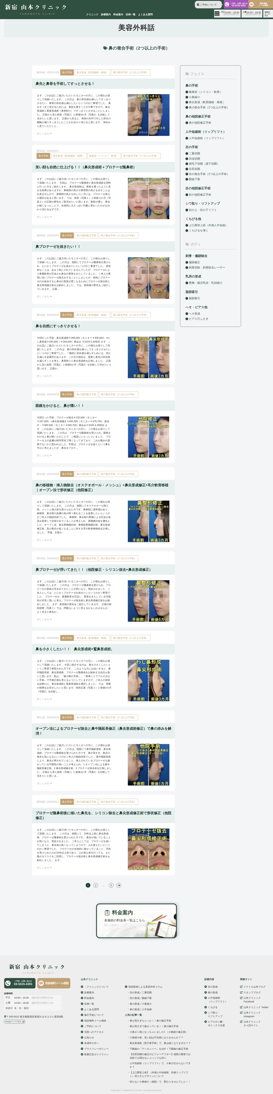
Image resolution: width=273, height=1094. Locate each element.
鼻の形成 (213, 992)
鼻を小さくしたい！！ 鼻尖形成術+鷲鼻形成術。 (75, 649)
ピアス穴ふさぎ (198, 318)
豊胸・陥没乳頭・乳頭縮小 (205, 282)
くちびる (213, 1007)
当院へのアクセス (94, 1031)
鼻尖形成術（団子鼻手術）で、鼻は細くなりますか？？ (160, 1043)
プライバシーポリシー (96, 1048)
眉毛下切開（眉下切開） (204, 163)
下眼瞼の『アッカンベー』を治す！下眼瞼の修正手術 (159, 1048)
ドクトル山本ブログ (255, 986)
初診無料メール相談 (57, 983)
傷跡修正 (194, 262)
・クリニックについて (96, 986)
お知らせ (89, 1037)
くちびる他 (193, 219)
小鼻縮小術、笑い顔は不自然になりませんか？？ (156, 1037)
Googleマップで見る (13, 1022)
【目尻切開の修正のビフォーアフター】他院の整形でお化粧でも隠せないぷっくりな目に (160, 1056)
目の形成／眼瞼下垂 (141, 998)
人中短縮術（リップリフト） (207, 138)
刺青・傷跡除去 (196, 256)
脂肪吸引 (191, 292)
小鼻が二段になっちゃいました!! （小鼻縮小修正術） (159, 1031)
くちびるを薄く (198, 230)
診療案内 (106, 14)
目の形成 (213, 986)
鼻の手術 (67, 72)
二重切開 (194, 153)
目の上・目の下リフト (203, 209)
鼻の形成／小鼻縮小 (141, 1003)
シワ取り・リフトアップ (202, 203)
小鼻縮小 (194, 97)
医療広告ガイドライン (96, 1054)
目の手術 (191, 147)
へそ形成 (194, 313)
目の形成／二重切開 (141, 992)
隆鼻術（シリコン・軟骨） (104, 155)
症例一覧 (130, 14)
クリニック (92, 14)
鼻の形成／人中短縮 (141, 1009)
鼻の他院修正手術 (86, 235)
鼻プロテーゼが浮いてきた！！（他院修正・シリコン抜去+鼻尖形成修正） (94, 570)
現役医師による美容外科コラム (145, 986)
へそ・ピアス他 (196, 307)
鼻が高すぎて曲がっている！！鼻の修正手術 (154, 1026)
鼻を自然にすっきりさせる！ (58, 326)
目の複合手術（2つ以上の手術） (209, 173)
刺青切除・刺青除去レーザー (207, 267)
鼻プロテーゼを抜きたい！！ (58, 246)
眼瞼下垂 (194, 179)
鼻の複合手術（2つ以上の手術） (131, 72)
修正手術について (94, 1014)
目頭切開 (194, 158)
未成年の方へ (91, 1043)
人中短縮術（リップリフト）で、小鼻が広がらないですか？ (160, 1065)
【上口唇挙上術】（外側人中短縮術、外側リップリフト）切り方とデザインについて (159, 1074)
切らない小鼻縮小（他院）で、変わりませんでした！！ (160, 1081)
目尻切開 (194, 168)
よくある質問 (145, 14)
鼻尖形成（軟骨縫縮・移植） (92, 72)
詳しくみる (44, 133)
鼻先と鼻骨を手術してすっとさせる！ (65, 84)
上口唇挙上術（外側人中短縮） (208, 225)
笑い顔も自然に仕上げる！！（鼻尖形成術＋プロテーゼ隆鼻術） (86, 167)
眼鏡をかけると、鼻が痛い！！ (60, 406)
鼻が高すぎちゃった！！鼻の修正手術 (150, 1020)
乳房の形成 (193, 276)
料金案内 (118, 14)
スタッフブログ (252, 992)
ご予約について (208, 4)
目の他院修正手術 (200, 194)
